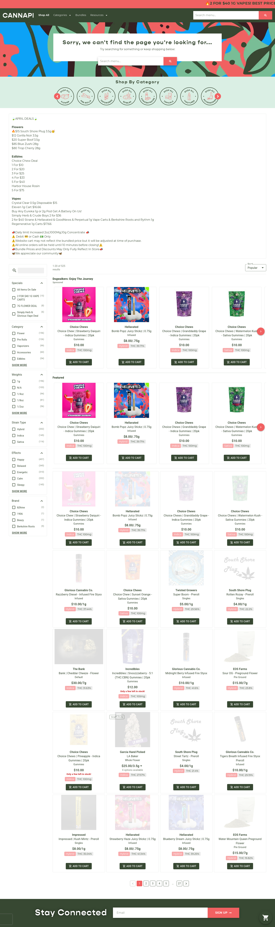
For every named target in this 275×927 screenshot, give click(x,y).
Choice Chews (79, 327)
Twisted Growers (186, 591)
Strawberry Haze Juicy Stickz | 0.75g (132, 841)
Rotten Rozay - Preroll (240, 596)
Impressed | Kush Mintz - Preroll (79, 841)
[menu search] (31, 270)
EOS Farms (240, 671)
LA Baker (132, 758)
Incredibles (132, 671)
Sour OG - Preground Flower (240, 675)
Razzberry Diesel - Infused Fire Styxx (79, 596)
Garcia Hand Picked (132, 754)
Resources (99, 15)
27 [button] (179, 886)
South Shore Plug (240, 591)
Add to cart (79, 362)
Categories (62, 15)
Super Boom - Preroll (186, 596)
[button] (14, 270)
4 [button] (159, 886)
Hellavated (131, 327)
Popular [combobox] (252, 267)
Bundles (80, 15)
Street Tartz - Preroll (186, 758)
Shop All (43, 15)
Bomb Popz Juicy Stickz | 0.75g (132, 331)
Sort (250, 264)
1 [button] (139, 886)
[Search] (265, 15)
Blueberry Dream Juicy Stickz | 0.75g (186, 841)
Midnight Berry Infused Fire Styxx (186, 675)
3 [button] (152, 886)
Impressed (79, 837)
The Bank (79, 671)
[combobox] (132, 768)
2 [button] (146, 886)
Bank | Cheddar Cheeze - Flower (79, 675)
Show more (19, 365)
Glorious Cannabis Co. (79, 591)
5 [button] (166, 886)
